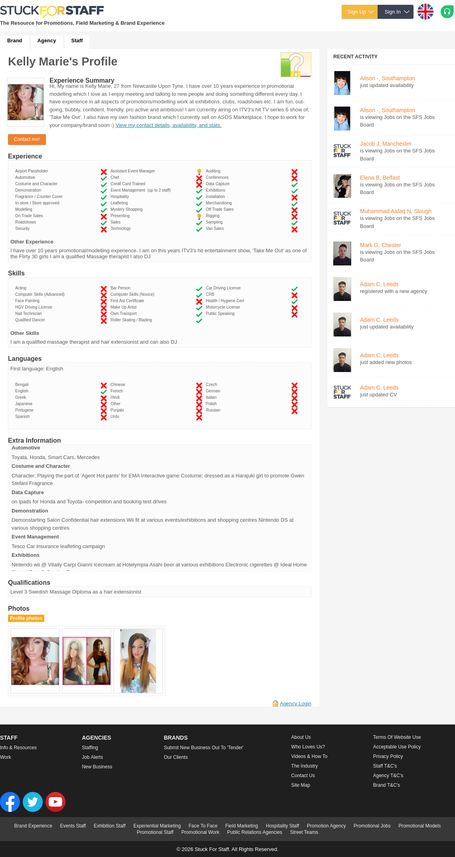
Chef (116, 177)
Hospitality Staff (282, 826)
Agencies (96, 737)
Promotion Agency (326, 826)
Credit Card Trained (129, 184)
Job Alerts (92, 757)
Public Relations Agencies (254, 832)
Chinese (119, 384)
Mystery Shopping (128, 209)
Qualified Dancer (31, 320)
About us (301, 737)
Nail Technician (29, 313)
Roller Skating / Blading (132, 320)
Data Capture (219, 184)
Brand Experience (33, 826)
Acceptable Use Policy (397, 747)
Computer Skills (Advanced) (41, 294)
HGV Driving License (34, 307)
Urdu (116, 416)
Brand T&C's (386, 785)
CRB (211, 294)
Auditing (214, 171)
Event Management (141, 190)
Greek (21, 397)
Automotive (26, 177)
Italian (212, 397)
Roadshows (26, 222)
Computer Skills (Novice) (134, 294)
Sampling (215, 222)
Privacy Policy (388, 756)
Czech (213, 384)
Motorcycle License (224, 307)
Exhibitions (217, 190)
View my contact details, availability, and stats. (168, 125)
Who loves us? (308, 747)
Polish (212, 404)
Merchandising (220, 203)
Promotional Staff (155, 832)
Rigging (214, 216)
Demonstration (29, 190)
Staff (77, 41)
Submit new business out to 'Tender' (203, 747)
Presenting (121, 216)
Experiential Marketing (157, 826)
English (22, 391)
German (214, 391)
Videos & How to (309, 756)
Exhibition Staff (110, 826)
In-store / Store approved (38, 203)
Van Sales (216, 228)
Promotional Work (200, 832)
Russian (214, 410)
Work (5, 757)
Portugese (25, 410)
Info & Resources (18, 747)
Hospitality (121, 196)
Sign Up (357, 12)
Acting (21, 288)
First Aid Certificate (128, 301)
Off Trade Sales (221, 209)
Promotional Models (419, 826)
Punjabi (118, 410)
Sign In (393, 12)
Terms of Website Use (397, 737)
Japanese (25, 404)
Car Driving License (224, 288)
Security (23, 228)
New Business (97, 767)
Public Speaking (221, 313)
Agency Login (295, 704)
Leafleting (120, 203)
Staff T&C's (385, 766)
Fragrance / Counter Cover (40, 196)
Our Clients (176, 757)
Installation (216, 196)
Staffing (90, 747)
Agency (47, 41)
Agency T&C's (388, 775)
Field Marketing (242, 826)
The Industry (304, 766)
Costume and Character (37, 184)
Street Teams (304, 832)
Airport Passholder (32, 171)
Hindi (116, 397)
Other (117, 404)
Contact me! (27, 139)
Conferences (218, 177)
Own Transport (125, 313)
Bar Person (122, 288)
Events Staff (73, 826)
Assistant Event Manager (134, 171)
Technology (122, 228)
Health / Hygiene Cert (226, 301)
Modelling (24, 209)
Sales (117, 222)
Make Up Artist (125, 307)
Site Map (300, 785)
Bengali (23, 384)
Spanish (23, 416)
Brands (176, 737)
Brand (14, 41)
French (118, 391)
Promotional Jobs (372, 826)
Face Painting (28, 301)
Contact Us (303, 775)
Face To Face (202, 826)
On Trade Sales (30, 216)
